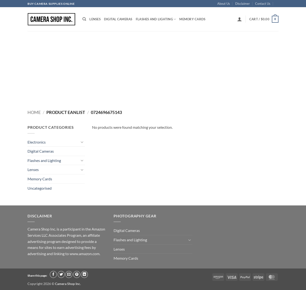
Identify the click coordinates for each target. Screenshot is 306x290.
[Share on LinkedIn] (84, 274)
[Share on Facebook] (53, 274)
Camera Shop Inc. (68, 284)
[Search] (84, 19)
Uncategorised (39, 188)
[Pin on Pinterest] (76, 274)
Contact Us (262, 3)
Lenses (95, 19)
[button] (239, 19)
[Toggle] (82, 142)
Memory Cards (192, 19)
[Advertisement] (153, 66)
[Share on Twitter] (61, 274)
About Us (223, 3)
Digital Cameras (118, 19)
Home (34, 112)
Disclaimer (242, 3)
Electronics (36, 142)
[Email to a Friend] (68, 274)
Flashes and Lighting (156, 19)
